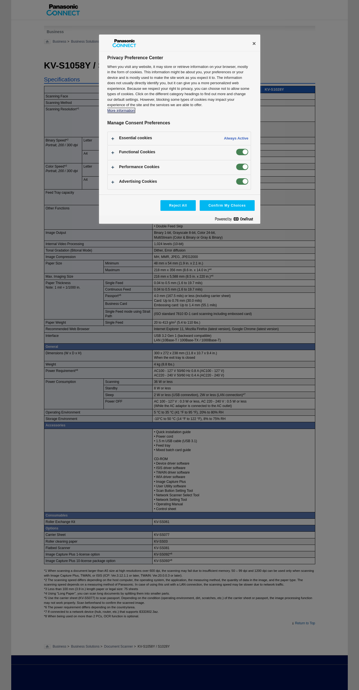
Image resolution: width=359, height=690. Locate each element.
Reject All (178, 205)
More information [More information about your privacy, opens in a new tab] (121, 110)
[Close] (254, 43)
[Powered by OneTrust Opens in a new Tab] (236, 220)
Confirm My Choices (227, 205)
